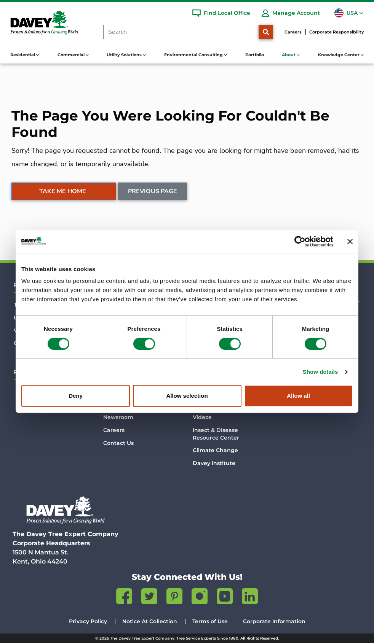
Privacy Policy (88, 621)
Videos (202, 417)
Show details (320, 371)
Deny (76, 395)
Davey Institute (214, 463)
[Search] (181, 32)
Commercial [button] (72, 54)
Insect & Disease (216, 434)
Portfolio (254, 54)
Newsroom (118, 417)
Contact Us (118, 443)
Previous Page (152, 191)
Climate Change (215, 450)
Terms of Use (210, 621)
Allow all (298, 395)
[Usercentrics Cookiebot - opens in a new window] (300, 241)
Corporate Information (274, 621)
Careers (293, 32)
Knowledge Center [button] (339, 54)
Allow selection (187, 395)
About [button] (289, 54)
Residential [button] (23, 54)
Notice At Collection (149, 621)
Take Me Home (62, 191)
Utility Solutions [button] (125, 54)
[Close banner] (350, 241)
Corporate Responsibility (336, 32)
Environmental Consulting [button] (194, 54)
